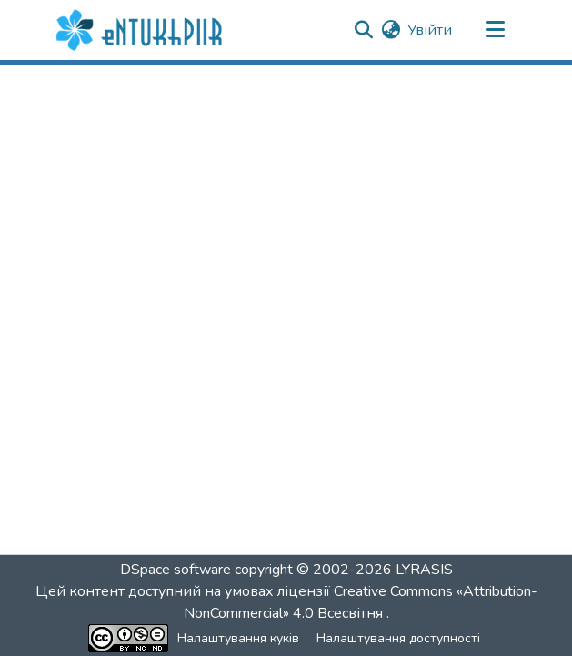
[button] (142, 30)
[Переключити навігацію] (495, 30)
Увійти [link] (429, 30)
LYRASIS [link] (424, 570)
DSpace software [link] (175, 570)
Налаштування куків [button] (238, 638)
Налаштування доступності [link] (398, 638)
